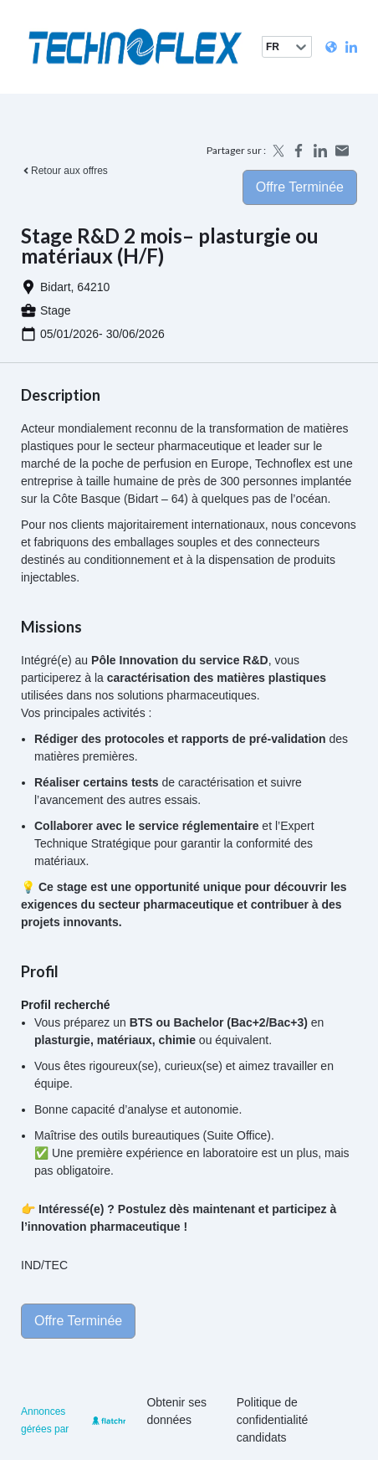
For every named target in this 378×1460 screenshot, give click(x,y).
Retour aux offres (64, 171)
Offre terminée (300, 187)
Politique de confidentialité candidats (273, 1420)
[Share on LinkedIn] (320, 150)
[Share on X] (277, 150)
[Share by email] (342, 150)
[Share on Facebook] (298, 150)
